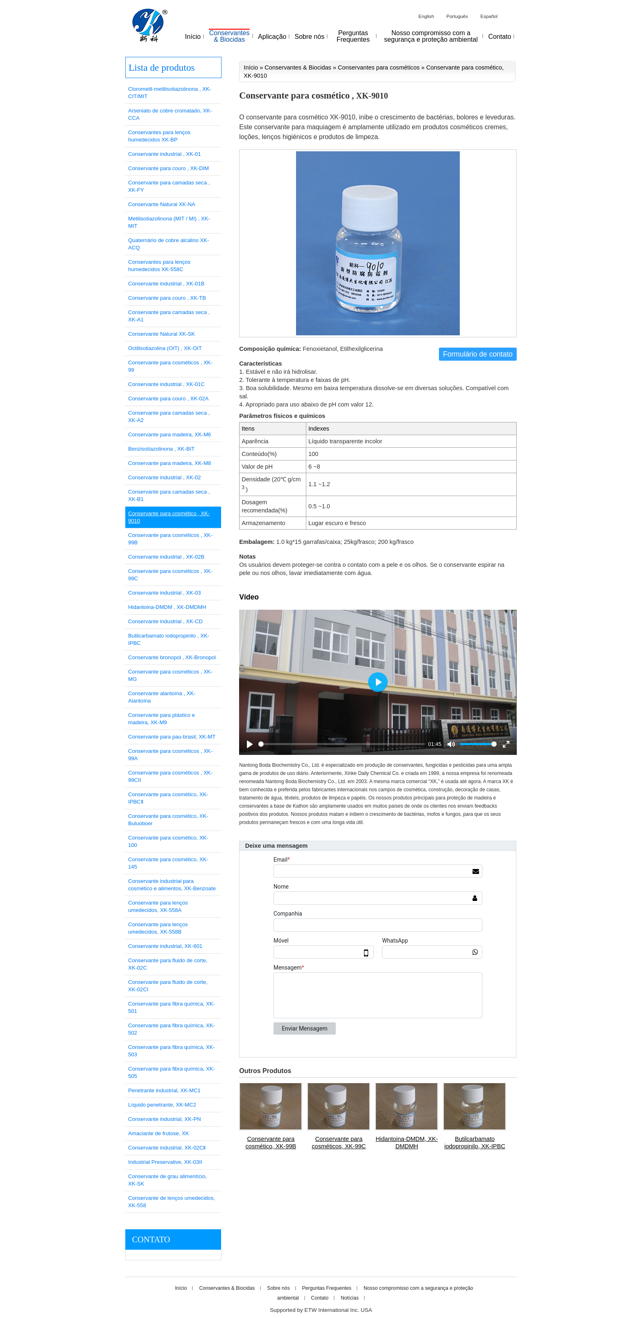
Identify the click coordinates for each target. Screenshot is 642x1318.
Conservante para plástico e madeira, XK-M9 (161, 718)
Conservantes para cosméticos (379, 67)
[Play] (249, 744)
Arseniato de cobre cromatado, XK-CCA (170, 114)
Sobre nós (278, 1288)
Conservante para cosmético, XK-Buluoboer (168, 819)
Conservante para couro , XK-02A (168, 398)
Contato (151, 1239)
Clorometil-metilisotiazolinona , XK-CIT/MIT (169, 92)
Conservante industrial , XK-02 (164, 477)
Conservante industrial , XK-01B (166, 284)
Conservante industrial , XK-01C (166, 384)
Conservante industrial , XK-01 (164, 154)
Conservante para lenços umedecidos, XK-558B (158, 928)
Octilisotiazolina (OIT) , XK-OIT (165, 348)
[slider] (341, 744)
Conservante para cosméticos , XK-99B (170, 539)
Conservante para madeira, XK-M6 (169, 434)
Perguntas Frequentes (326, 1288)
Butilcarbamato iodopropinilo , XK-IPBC (168, 639)
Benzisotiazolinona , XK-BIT (161, 449)
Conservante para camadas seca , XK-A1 (169, 316)
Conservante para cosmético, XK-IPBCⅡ (168, 798)
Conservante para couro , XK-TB (167, 298)
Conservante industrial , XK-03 (164, 593)
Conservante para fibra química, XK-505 (171, 1072)
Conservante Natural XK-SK (161, 334)
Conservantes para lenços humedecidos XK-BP (159, 136)
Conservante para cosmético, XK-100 (168, 841)
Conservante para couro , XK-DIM (168, 168)
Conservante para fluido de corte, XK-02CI (168, 985)
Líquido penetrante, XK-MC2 (162, 1105)
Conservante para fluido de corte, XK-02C (168, 964)
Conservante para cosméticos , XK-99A (170, 754)
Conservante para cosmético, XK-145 (168, 863)
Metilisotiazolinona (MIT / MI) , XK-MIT (169, 222)
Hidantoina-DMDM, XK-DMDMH (407, 1143)
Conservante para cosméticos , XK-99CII (170, 776)
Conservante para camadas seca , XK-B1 (169, 495)
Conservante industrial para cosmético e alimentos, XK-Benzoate (172, 884)
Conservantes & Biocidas (297, 67)
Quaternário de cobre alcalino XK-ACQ (168, 244)
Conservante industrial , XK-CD (165, 621)
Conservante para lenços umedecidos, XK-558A (158, 906)
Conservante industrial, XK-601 (165, 946)
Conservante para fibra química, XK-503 (171, 1051)
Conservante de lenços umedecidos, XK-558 (171, 1201)
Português (457, 16)
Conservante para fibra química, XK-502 (171, 1029)
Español (488, 16)
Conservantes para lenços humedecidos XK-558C (159, 265)
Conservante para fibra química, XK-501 (171, 1007)
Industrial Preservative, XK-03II (165, 1162)
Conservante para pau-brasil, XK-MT (171, 737)
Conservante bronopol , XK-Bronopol (172, 657)
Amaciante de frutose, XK (158, 1133)
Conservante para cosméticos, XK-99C (339, 1143)
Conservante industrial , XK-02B (166, 557)
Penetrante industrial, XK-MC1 (164, 1090)
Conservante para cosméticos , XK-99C (170, 575)
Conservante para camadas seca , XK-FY (169, 186)
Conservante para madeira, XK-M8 (169, 463)
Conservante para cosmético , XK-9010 (169, 517)
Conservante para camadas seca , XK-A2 (169, 416)
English (426, 16)
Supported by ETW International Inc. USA (321, 1310)
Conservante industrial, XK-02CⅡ (167, 1148)
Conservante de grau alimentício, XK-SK (167, 1180)
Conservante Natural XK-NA (161, 204)
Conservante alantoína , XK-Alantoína (162, 697)
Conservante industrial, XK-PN (164, 1119)
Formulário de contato (478, 354)
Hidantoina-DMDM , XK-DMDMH (167, 607)
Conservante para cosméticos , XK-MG (170, 675)
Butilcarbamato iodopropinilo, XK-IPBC (474, 1143)
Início (251, 67)
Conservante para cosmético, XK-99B (271, 1143)
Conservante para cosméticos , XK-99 (170, 366)
